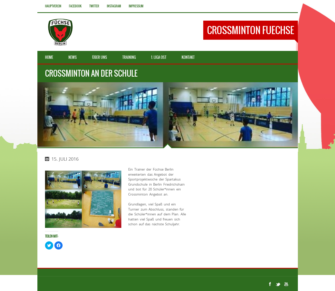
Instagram (114, 6)
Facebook (75, 6)
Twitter (94, 6)
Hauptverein (53, 6)
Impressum (136, 6)
